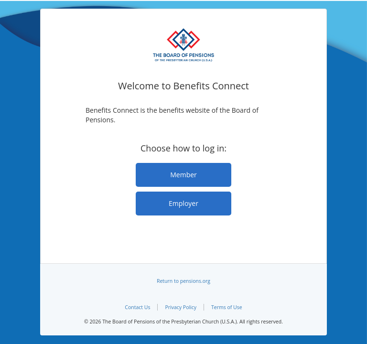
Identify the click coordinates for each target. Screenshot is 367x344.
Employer (183, 203)
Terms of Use (226, 307)
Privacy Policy (180, 307)
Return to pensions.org (183, 281)
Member (183, 174)
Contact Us (137, 307)
